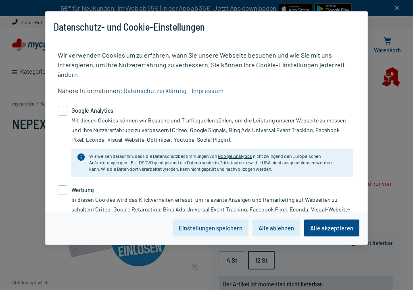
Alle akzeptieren (331, 228)
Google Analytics (235, 156)
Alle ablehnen (276, 228)
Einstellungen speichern (210, 228)
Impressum (207, 90)
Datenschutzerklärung (155, 90)
